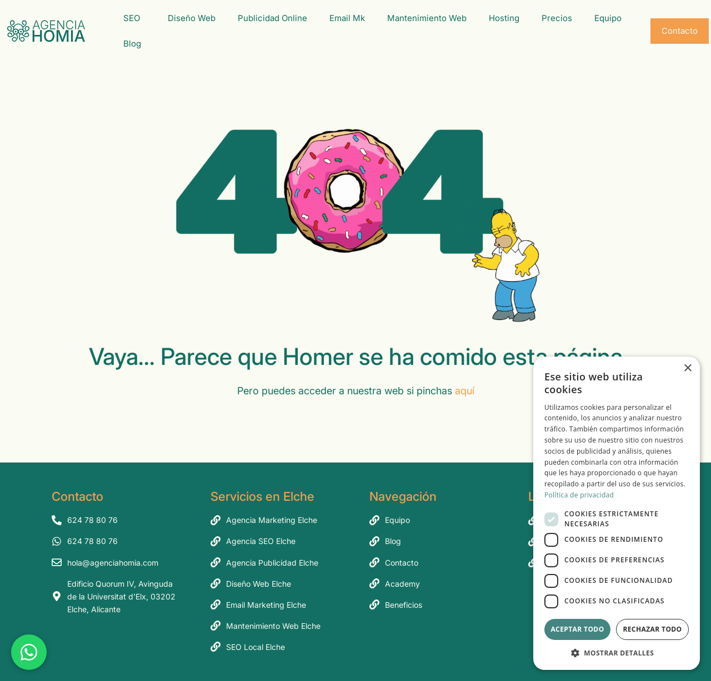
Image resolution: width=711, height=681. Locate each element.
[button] (616, 653)
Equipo (610, 18)
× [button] (687, 368)
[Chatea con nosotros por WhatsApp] (29, 652)
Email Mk (347, 18)
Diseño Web (192, 18)
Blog (135, 43)
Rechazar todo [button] (652, 629)
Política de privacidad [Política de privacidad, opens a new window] (579, 495)
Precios (557, 18)
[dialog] (616, 513)
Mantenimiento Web (427, 18)
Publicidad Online (272, 18)
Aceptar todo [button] (577, 629)
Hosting (504, 18)
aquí (464, 391)
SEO (134, 18)
